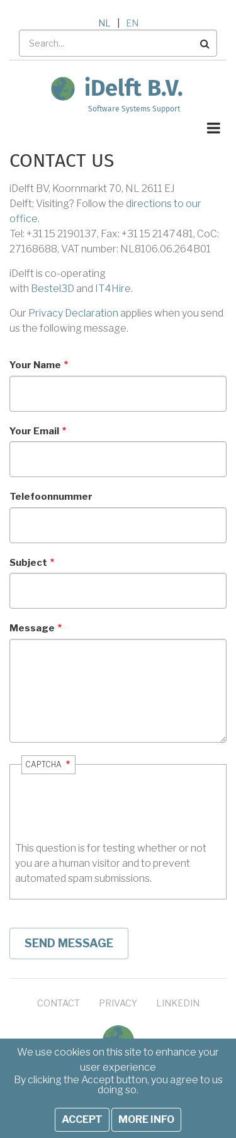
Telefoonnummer (51, 496)
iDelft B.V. (133, 88)
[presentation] (110, 816)
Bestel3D (52, 289)
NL (104, 23)
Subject (28, 562)
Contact (58, 1003)
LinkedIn (177, 1003)
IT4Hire (113, 289)
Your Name (35, 365)
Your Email (34, 431)
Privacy (118, 1003)
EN (132, 23)
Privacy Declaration (73, 313)
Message (32, 628)
